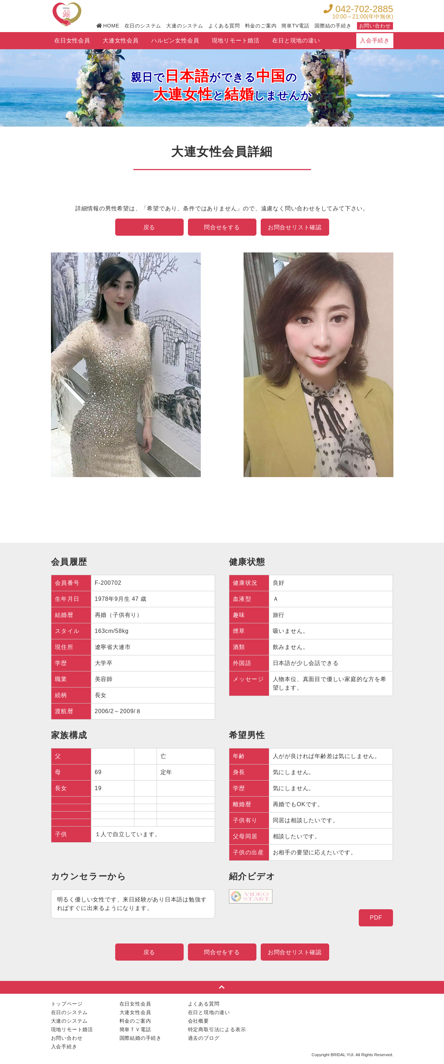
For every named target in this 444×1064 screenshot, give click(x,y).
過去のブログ (204, 1038)
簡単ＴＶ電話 (135, 1029)
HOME (107, 26)
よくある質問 (224, 26)
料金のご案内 (261, 26)
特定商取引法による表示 (217, 1029)
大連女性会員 (121, 40)
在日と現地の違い (296, 40)
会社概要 (198, 1021)
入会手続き (375, 40)
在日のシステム (143, 26)
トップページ (67, 1004)
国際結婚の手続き (140, 1038)
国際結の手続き (333, 26)
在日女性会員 (72, 40)
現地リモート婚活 (236, 40)
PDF (376, 918)
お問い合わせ (375, 26)
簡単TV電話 (295, 26)
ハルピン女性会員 (175, 40)
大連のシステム (184, 26)
